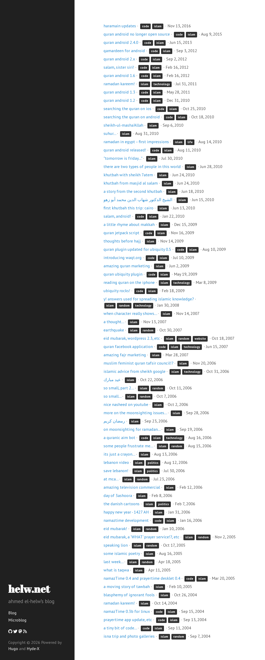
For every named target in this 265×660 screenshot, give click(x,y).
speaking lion (116, 545)
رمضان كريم (114, 421)
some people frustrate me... (128, 446)
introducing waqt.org (123, 257)
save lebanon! (116, 470)
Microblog (17, 620)
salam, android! (117, 216)
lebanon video (116, 462)
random (124, 305)
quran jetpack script (121, 232)
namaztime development (126, 520)
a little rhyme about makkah (129, 224)
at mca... (111, 479)
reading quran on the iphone (129, 282)
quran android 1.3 (119, 92)
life (190, 142)
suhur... (110, 133)
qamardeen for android (124, 50)
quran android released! (125, 150)
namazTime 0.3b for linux (127, 611)
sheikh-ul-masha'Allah (123, 125)
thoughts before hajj (122, 241)
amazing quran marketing (127, 266)
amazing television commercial (132, 487)
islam (157, 26)
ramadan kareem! (119, 83)
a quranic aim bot (119, 437)
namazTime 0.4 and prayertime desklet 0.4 (142, 578)
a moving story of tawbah (127, 586)
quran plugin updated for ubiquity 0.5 (137, 249)
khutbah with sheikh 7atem (128, 175)
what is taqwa (116, 570)
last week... (113, 561)
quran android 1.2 (119, 100)
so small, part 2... (119, 388)
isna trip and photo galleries (129, 636)
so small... (112, 396)
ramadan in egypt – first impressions (136, 141)
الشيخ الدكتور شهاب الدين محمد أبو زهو (138, 199)
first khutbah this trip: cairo (128, 208)
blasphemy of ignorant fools (129, 595)
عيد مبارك (112, 379)
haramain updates (120, 26)
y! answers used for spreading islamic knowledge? (149, 299)
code (145, 26)
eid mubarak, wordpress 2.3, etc (132, 338)
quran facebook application (128, 346)
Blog (12, 613)
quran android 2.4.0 (121, 42)
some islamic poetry (122, 553)
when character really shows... (130, 313)
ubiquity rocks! (117, 290)
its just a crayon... (119, 454)
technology (161, 84)
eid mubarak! (115, 528)
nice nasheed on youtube (126, 404)
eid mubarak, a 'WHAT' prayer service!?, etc (141, 537)
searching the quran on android (132, 117)
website (200, 339)
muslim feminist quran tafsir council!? (138, 363)
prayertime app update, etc (128, 619)
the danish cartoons (122, 503)
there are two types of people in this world (142, 166)
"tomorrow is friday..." (123, 158)
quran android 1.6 (119, 75)
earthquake (114, 330)
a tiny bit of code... (120, 628)
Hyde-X (33, 648)
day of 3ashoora (118, 495)
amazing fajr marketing (125, 355)
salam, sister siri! (119, 67)
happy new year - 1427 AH (126, 512)
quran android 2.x (119, 59)
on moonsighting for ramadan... (132, 429)
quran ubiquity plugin (123, 274)
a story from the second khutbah (133, 191)
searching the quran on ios (127, 108)
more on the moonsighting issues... (135, 412)
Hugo (13, 648)
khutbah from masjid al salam (131, 183)
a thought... (114, 321)
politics (153, 463)
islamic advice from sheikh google (134, 371)
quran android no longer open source (137, 34)
